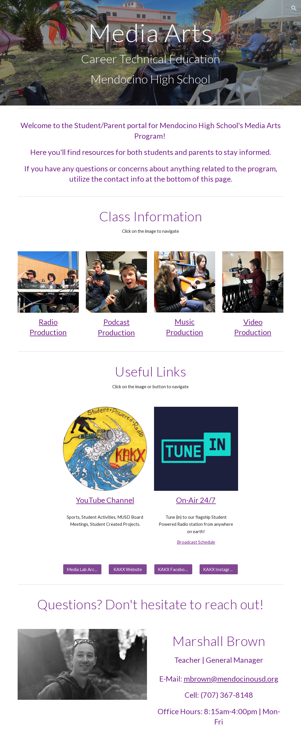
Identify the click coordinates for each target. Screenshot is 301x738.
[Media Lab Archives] (82, 569)
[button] (294, 8)
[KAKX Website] (128, 569)
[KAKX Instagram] (219, 569)
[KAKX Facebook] (173, 569)
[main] (151, 53)
